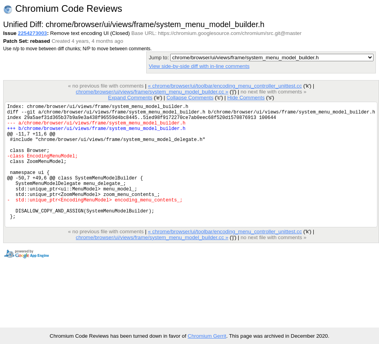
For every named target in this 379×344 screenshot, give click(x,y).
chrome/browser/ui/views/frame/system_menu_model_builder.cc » (152, 92)
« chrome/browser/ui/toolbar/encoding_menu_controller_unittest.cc (225, 86)
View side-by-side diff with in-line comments (199, 66)
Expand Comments (130, 98)
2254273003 (32, 33)
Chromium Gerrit (207, 336)
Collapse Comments (189, 98)
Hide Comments (246, 98)
